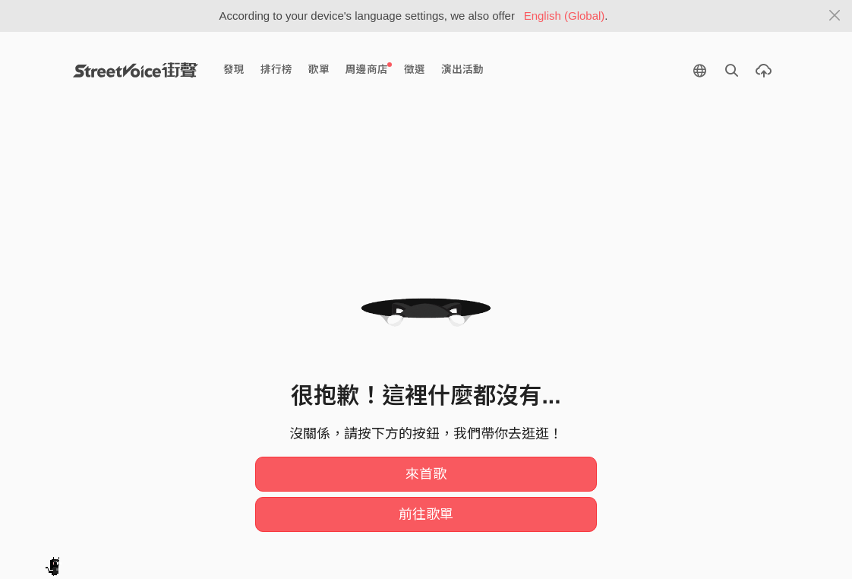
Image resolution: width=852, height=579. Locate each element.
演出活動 (462, 69)
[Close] (835, 16)
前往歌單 (426, 514)
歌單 (319, 69)
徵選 (414, 69)
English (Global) (564, 15)
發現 (234, 69)
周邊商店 (369, 68)
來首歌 (426, 474)
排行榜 (276, 69)
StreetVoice (135, 70)
